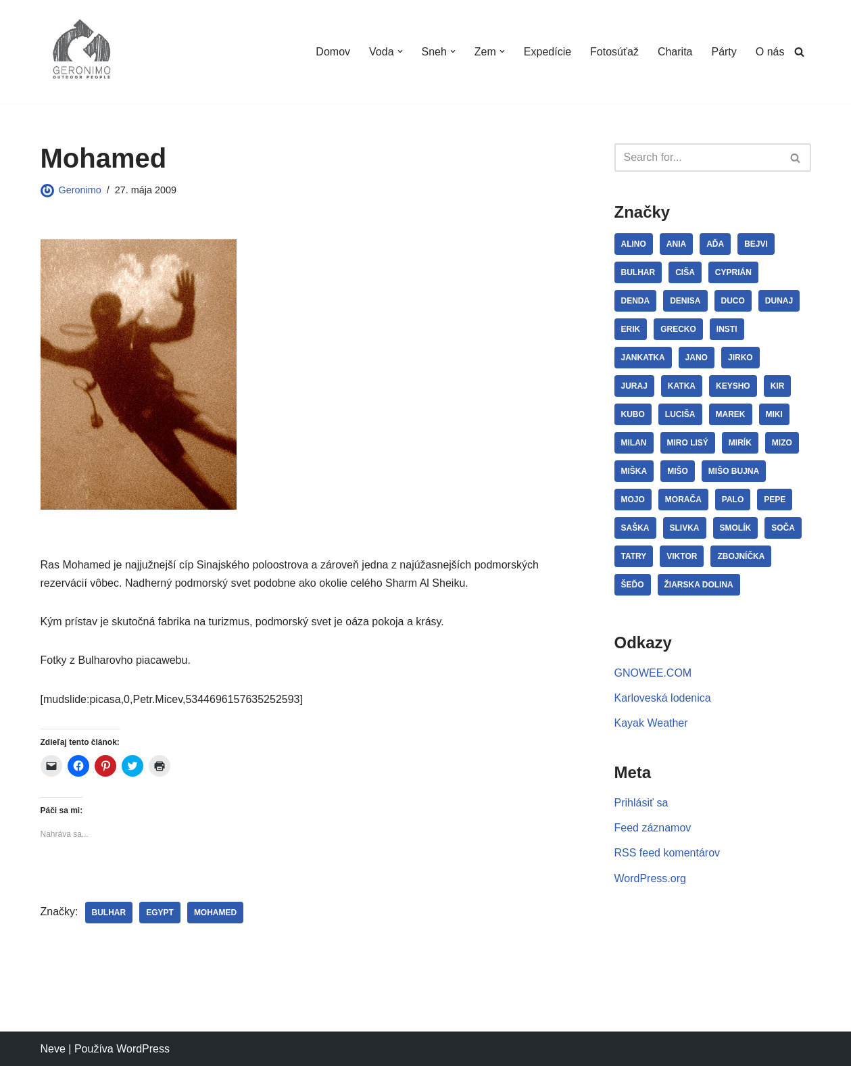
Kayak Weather (651, 723)
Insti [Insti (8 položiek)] (726, 329)
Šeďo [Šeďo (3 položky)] (632, 584)
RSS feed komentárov (667, 852)
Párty (723, 51)
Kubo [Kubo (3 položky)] (633, 414)
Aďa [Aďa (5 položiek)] (715, 244)
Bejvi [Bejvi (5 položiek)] (756, 244)
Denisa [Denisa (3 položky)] (685, 301)
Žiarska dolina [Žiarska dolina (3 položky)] (698, 584)
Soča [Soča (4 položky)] (783, 528)
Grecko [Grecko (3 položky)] (678, 329)
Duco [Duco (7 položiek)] (733, 301)
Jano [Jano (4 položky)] (696, 357)
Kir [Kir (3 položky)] (778, 386)
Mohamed (215, 912)
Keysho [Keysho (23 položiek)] (733, 386)
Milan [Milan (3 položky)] (634, 442)
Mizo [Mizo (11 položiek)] (782, 442)
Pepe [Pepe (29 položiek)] (774, 499)
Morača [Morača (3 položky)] (683, 499)
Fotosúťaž (614, 51)
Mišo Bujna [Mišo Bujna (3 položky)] (733, 471)
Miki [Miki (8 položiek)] (774, 414)
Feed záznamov (652, 827)
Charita (675, 51)
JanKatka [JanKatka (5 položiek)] (643, 357)
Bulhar (109, 912)
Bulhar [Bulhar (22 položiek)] (638, 272)
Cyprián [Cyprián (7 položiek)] (733, 272)
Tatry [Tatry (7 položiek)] (634, 556)
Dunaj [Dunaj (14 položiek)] (779, 301)
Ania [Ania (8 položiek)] (676, 244)
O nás (770, 51)
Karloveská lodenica (662, 698)
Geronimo (80, 190)
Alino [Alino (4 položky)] (633, 244)
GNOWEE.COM (653, 673)
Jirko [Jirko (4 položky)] (740, 357)
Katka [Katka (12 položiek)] (682, 386)
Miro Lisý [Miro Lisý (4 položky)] (687, 442)
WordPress (143, 1049)
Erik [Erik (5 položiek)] (631, 329)
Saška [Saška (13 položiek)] (635, 528)
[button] (399, 51)
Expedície (547, 51)
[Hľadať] (799, 52)
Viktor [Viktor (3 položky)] (681, 556)
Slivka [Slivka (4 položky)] (685, 528)
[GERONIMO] (81, 51)
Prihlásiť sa (641, 802)
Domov (333, 51)
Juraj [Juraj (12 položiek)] (634, 386)
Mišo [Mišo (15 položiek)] (677, 471)
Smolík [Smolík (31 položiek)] (736, 528)
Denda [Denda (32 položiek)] (635, 301)
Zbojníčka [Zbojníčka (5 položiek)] (740, 556)
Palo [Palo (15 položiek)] (733, 499)
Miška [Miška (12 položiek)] (634, 471)
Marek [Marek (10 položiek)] (731, 414)
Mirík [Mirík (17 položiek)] (740, 442)
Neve (53, 1049)
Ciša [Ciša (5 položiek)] (685, 272)
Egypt (160, 912)
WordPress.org (650, 878)
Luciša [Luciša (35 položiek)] (680, 414)
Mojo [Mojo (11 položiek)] (633, 499)
